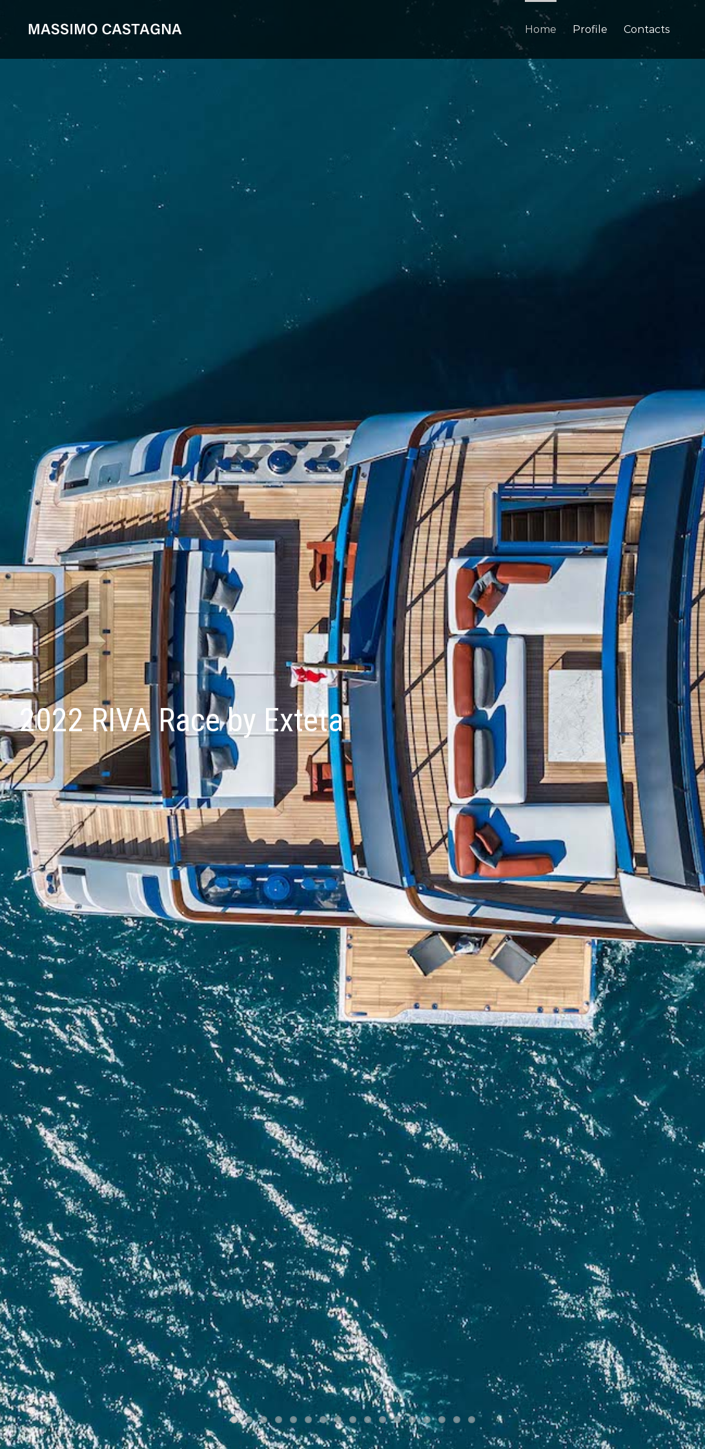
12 (397, 1419)
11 (382, 1419)
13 (412, 1419)
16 (456, 1419)
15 (441, 1419)
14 (427, 1419)
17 (471, 1419)
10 (367, 1419)
